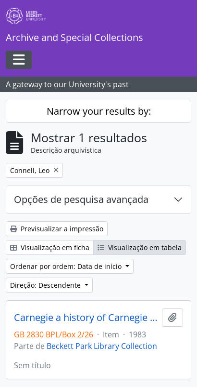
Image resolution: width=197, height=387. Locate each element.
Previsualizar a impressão (56, 228)
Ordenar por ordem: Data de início (66, 266)
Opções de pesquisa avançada (81, 199)
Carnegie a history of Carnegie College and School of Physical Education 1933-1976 (86, 317)
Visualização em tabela (140, 247)
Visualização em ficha (49, 247)
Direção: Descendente (46, 285)
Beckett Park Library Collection (102, 346)
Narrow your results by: (99, 111)
